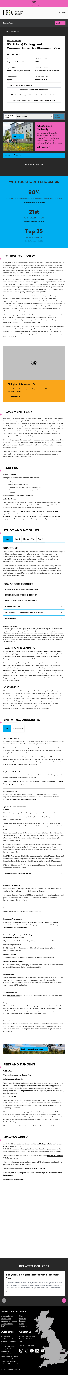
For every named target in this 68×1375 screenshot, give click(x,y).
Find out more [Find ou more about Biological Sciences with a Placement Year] (12, 1292)
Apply (60, 23)
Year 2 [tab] (17, 539)
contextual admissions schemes (24, 799)
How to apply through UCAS (13, 1179)
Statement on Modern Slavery (9, 1343)
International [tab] (18, 728)
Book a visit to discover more (34, 1049)
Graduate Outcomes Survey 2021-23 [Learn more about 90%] (34, 202)
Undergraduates (7, 1316)
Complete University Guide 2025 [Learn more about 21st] (34, 221)
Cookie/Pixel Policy (8, 1346)
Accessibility (5, 1336)
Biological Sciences (14, 40)
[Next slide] (64, 1300)
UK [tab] (7, 728)
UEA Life (18, 136)
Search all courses (11, 31)
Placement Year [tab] (29, 539)
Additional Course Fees (19, 1126)
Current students (7, 1324)
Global (21, 1324)
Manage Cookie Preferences (6, 1350)
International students (9, 1321)
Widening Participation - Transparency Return (9, 1358)
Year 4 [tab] (40, 539)
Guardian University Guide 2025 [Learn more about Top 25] (34, 241)
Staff (3, 1326)
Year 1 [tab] (8, 539)
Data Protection (7, 1354)
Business (22, 1321)
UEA (21, 1316)
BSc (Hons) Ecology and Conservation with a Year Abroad (34, 100)
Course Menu (8, 23)
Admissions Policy (13, 995)
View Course (58, 116)
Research (22, 1319)
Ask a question (44, 147)
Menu (61, 13)
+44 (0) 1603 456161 (26, 1345)
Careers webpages (26, 495)
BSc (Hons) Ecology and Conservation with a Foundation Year (34, 95)
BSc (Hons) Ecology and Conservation (34, 89)
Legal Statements (7, 1339)
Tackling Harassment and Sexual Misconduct (9, 1363)
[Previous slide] (4, 1300)
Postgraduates (6, 1319)
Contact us (23, 1326)
